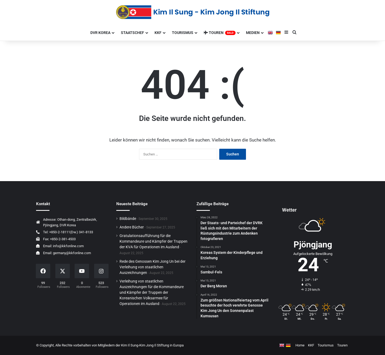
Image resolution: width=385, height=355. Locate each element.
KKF (158, 32)
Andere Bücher (132, 227)
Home (300, 345)
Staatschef (132, 32)
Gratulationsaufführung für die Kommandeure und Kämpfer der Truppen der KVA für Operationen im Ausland (153, 241)
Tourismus (182, 32)
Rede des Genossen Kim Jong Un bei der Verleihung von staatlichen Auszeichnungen (153, 267)
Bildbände (128, 218)
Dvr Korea (100, 32)
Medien (253, 32)
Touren (220, 32)
